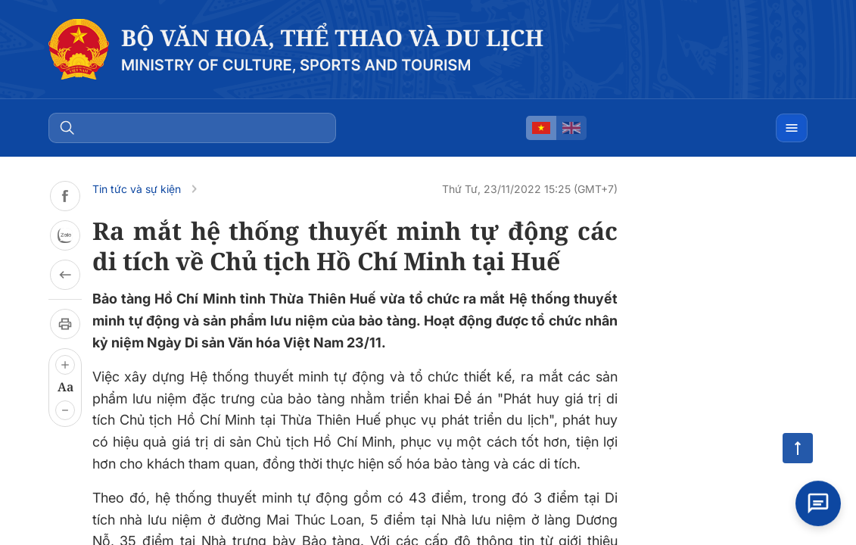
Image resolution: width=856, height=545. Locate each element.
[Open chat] (818, 507)
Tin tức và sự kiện (136, 188)
